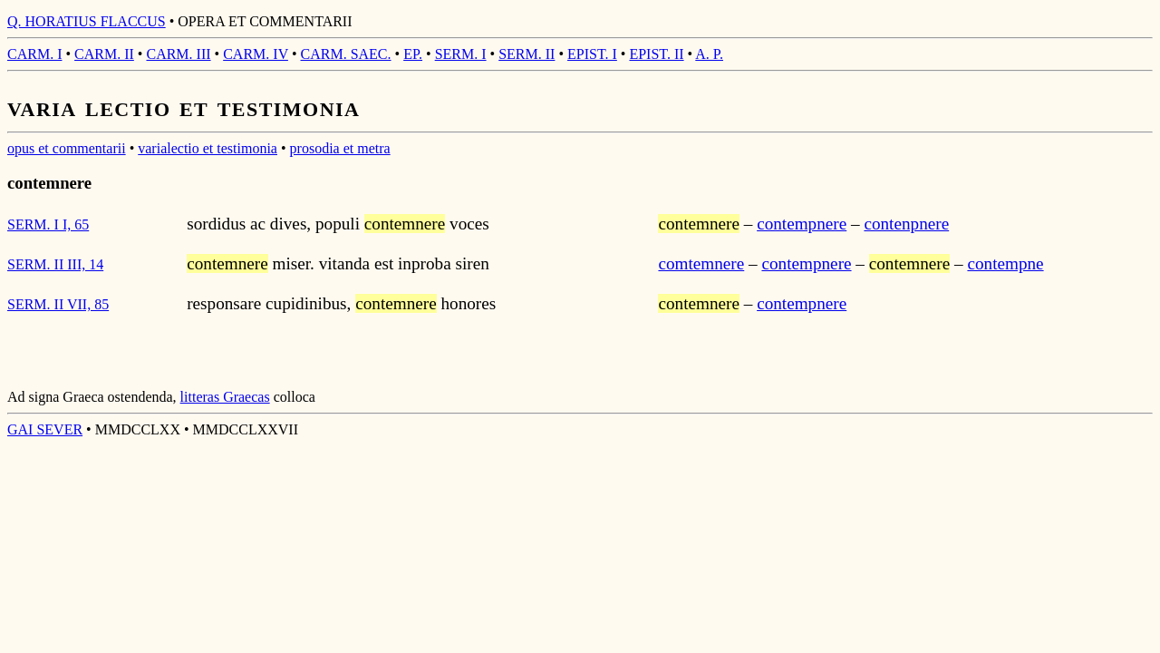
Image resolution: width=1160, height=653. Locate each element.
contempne (1005, 263)
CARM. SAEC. (346, 54)
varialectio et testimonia (207, 148)
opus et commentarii (66, 148)
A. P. (709, 54)
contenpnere (906, 223)
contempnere (801, 223)
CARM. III (178, 54)
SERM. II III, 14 (55, 264)
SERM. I (461, 54)
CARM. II (104, 54)
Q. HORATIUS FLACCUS (86, 21)
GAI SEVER (44, 429)
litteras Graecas (225, 396)
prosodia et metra (340, 148)
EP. (412, 54)
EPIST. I (592, 54)
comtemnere (701, 263)
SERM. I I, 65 (48, 224)
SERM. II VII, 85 (58, 304)
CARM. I (34, 54)
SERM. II (526, 54)
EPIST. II (656, 54)
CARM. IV (255, 54)
